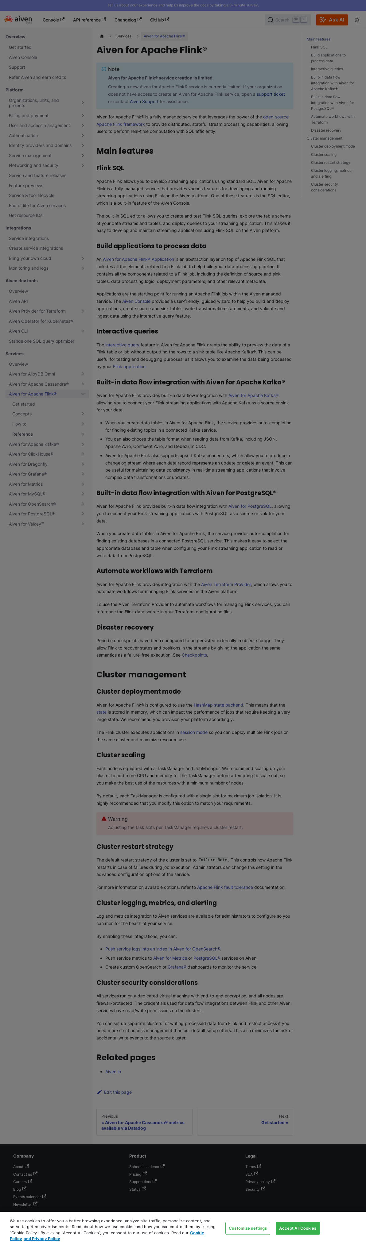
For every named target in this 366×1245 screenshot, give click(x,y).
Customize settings (248, 1227)
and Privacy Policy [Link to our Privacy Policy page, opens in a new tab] (42, 1238)
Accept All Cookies (297, 1227)
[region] (183, 1228)
